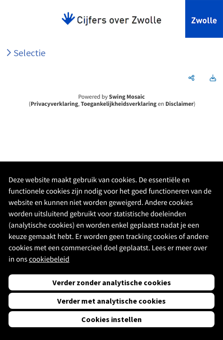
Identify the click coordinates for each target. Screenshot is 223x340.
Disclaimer (179, 104)
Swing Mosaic (127, 97)
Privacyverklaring (54, 104)
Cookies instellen (111, 319)
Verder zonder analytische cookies (111, 282)
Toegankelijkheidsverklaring (118, 104)
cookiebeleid (49, 259)
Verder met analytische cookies (111, 301)
